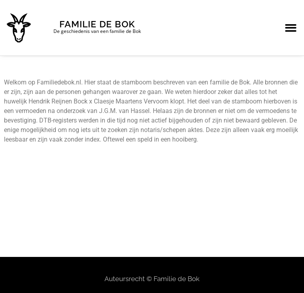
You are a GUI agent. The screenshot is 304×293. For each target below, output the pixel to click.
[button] (290, 28)
